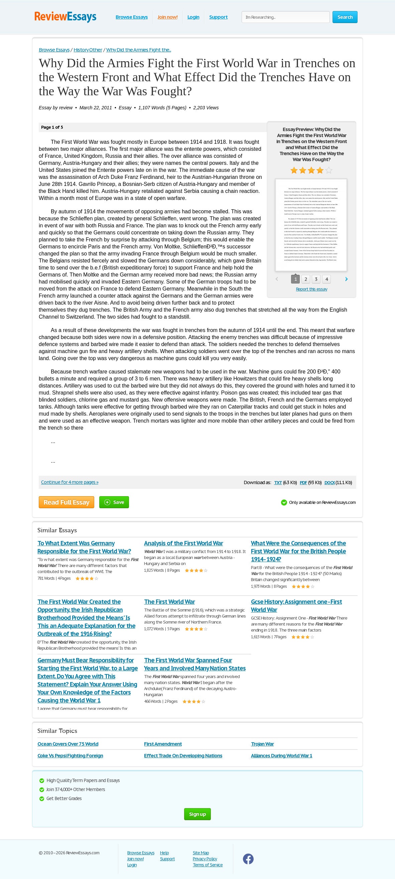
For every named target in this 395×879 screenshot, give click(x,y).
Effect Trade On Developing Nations (183, 755)
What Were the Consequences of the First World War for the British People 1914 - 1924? (298, 551)
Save (114, 502)
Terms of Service (208, 865)
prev (276, 279)
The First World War (169, 602)
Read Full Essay (66, 502)
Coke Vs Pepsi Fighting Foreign (70, 755)
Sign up (197, 814)
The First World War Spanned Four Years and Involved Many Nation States (195, 664)
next (346, 279)
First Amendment (162, 744)
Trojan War (262, 744)
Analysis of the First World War (183, 543)
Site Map (201, 853)
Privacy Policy (205, 859)
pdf (303, 482)
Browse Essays (131, 17)
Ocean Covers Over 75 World (67, 744)
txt (278, 482)
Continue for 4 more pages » (69, 482)
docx (329, 482)
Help (164, 853)
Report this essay (311, 289)
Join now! (167, 17)
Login (193, 17)
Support (218, 17)
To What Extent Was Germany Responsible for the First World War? (84, 547)
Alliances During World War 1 (281, 755)
